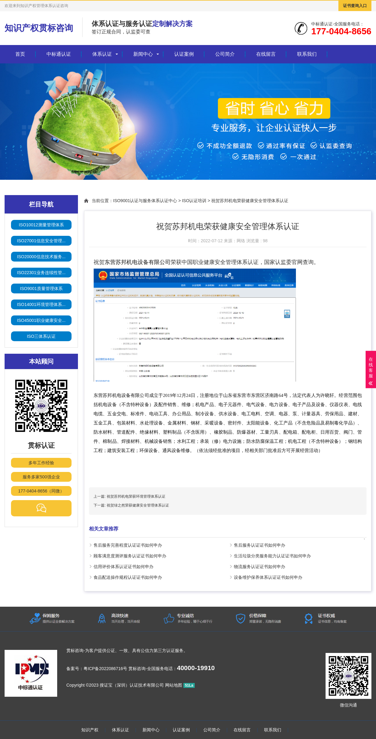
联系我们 (307, 54)
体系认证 (102, 54)
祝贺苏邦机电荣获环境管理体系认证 (136, 496)
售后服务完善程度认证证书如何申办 (128, 545)
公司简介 (225, 54)
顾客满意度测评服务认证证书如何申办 (130, 555)
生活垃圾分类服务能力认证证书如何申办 (272, 555)
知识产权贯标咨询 (39, 28)
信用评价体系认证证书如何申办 (123, 566)
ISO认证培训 (194, 200)
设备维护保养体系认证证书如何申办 (268, 577)
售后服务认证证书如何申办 (259, 545)
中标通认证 (58, 54)
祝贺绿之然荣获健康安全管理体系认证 (138, 505)
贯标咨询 (74, 650)
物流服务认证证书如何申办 (259, 566)
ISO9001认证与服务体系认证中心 (145, 200)
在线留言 (266, 54)
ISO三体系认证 (41, 336)
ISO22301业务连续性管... (41, 272)
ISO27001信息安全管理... (41, 240)
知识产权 (89, 729)
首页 (20, 54)
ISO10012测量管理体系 (41, 224)
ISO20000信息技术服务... (41, 256)
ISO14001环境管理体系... (41, 304)
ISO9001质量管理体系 (41, 288)
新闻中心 (143, 54)
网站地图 (173, 685)
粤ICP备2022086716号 (105, 668)
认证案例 (184, 54)
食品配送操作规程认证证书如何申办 (128, 577)
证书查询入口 (355, 5)
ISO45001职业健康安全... (41, 320)
